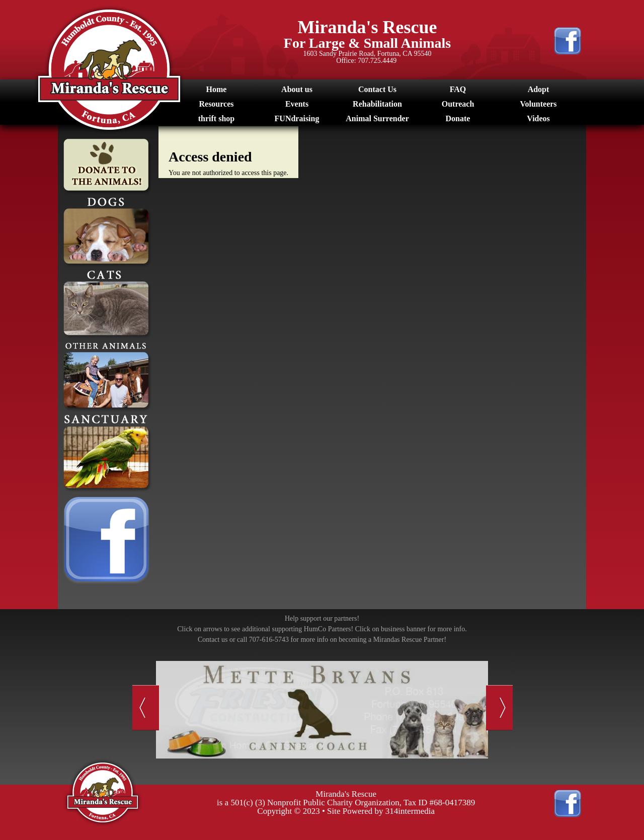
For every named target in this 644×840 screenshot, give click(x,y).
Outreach (458, 104)
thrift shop (216, 118)
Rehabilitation (377, 104)
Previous (145, 707)
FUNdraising (297, 118)
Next (499, 707)
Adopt (538, 89)
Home (216, 89)
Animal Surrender (377, 118)
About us (296, 89)
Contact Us (377, 89)
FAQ (458, 89)
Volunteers (538, 104)
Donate (458, 118)
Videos (538, 118)
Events (296, 104)
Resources (216, 104)
